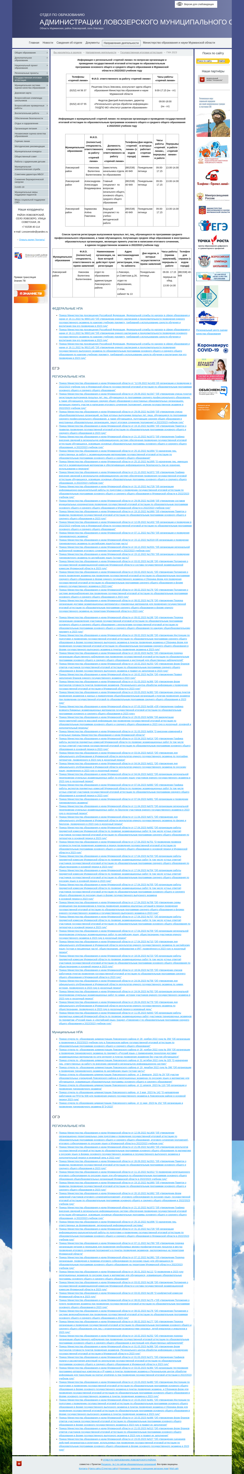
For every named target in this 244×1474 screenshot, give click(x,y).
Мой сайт (174, 1468)
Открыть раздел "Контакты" (32, 239)
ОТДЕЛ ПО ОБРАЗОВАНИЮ (62, 15)
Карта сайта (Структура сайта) (103, 1468)
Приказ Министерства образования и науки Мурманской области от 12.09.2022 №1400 (107, 1132)
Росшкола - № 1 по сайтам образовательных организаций (128, 1464)
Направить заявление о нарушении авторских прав (144, 1468)
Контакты (83, 1468)
